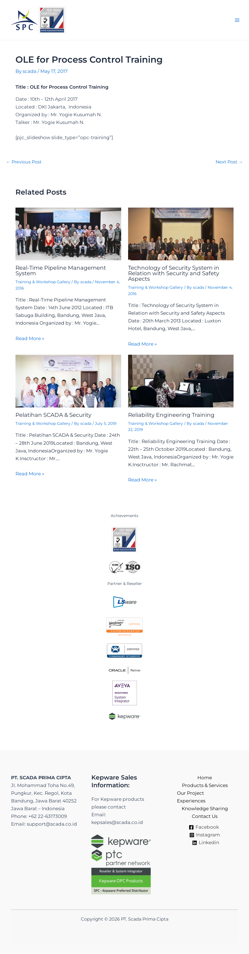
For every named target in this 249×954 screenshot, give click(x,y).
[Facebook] (204, 827)
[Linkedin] (205, 842)
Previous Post (24, 162)
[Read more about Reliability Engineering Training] (181, 380)
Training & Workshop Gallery (42, 281)
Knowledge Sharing (205, 808)
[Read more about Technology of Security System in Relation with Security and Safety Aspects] (181, 233)
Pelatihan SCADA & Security (53, 415)
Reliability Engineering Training (171, 415)
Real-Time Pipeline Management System (60, 270)
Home (204, 777)
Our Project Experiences (191, 797)
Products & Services (205, 785)
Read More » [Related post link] (29, 338)
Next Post (229, 162)
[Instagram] (204, 835)
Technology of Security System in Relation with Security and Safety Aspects (173, 273)
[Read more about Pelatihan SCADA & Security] (68, 380)
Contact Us (205, 816)
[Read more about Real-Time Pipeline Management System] (68, 233)
